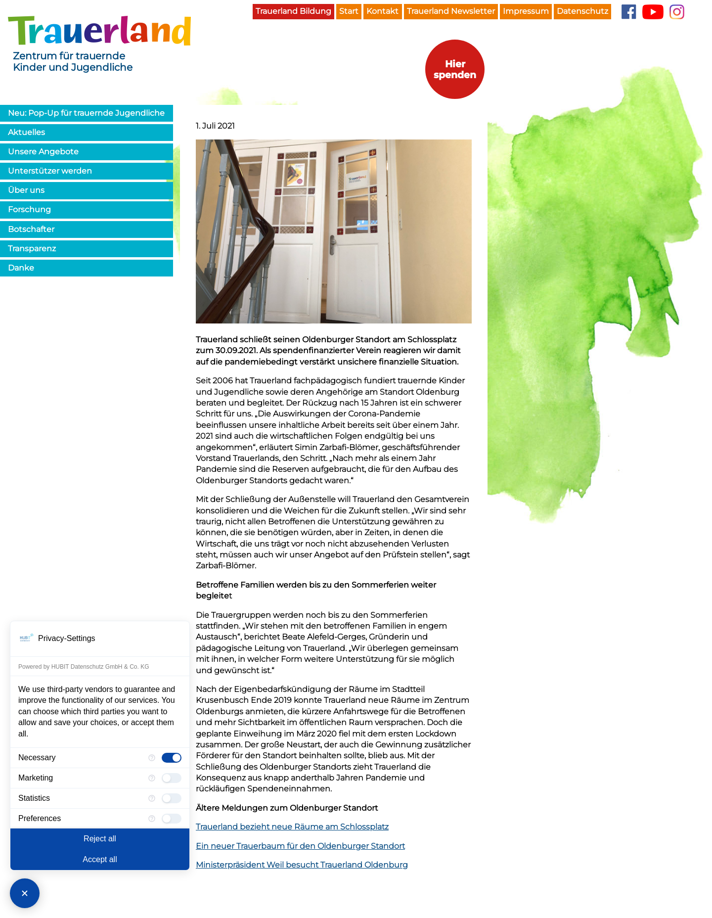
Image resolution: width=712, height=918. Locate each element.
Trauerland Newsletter (451, 11)
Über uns (26, 190)
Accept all (100, 859)
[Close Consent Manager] (25, 893)
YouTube (653, 11)
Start (348, 11)
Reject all (100, 838)
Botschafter (31, 229)
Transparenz (32, 248)
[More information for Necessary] (152, 758)
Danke (21, 268)
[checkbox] (171, 758)
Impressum (526, 11)
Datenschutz (582, 11)
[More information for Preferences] (152, 819)
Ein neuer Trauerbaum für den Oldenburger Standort (300, 846)
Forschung (29, 209)
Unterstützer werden (50, 171)
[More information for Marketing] (152, 778)
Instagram (676, 11)
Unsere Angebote (43, 151)
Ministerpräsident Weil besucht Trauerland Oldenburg (302, 865)
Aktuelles (26, 132)
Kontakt (382, 11)
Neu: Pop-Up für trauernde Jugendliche (86, 113)
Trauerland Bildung (293, 11)
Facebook (628, 11)
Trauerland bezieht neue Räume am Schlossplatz (292, 826)
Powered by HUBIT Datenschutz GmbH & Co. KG (83, 666)
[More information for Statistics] (152, 798)
